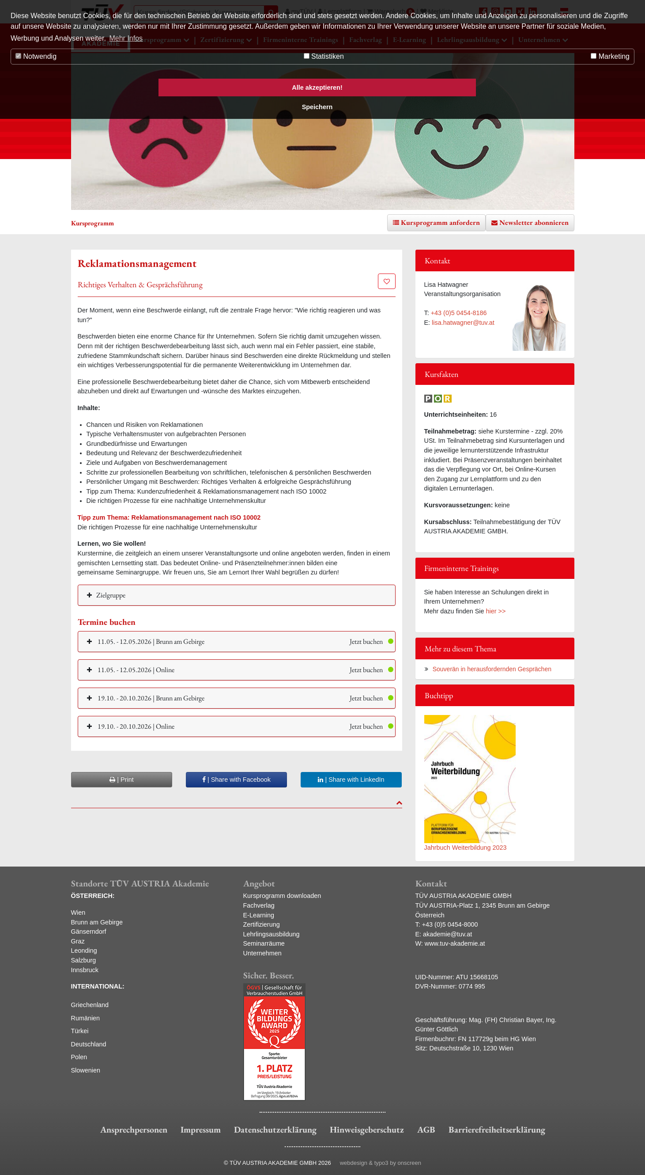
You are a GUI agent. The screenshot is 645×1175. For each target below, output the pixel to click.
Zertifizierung (261, 924)
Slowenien (85, 1070)
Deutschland (88, 1044)
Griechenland (90, 1004)
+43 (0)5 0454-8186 (459, 312)
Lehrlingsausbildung (271, 934)
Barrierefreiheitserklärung (497, 1129)
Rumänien (85, 1018)
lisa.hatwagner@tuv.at (463, 322)
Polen (79, 1057)
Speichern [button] (317, 106)
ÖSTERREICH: (93, 895)
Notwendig (36, 56)
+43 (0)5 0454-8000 (450, 924)
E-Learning (258, 915)
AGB (426, 1129)
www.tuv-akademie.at (455, 943)
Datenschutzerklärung (275, 1129)
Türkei (80, 1030)
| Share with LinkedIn (351, 779)
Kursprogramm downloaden (282, 895)
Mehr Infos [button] (126, 38)
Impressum (201, 1129)
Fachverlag (259, 905)
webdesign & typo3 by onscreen (380, 1163)
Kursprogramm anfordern (440, 222)
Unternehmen (262, 953)
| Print (121, 779)
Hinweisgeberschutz (367, 1129)
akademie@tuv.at (447, 934)
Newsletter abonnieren (534, 222)
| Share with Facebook (236, 779)
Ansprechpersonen (133, 1129)
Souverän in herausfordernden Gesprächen (492, 669)
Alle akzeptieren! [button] (317, 87)
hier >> (496, 611)
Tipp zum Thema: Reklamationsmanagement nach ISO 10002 (169, 517)
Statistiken (324, 56)
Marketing (610, 56)
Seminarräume (264, 943)
